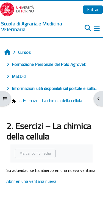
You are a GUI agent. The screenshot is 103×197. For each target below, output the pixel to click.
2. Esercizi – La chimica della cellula (47, 100)
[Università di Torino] (17, 8)
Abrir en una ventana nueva (31, 181)
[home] (34, 27)
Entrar (93, 9)
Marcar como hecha (35, 153)
